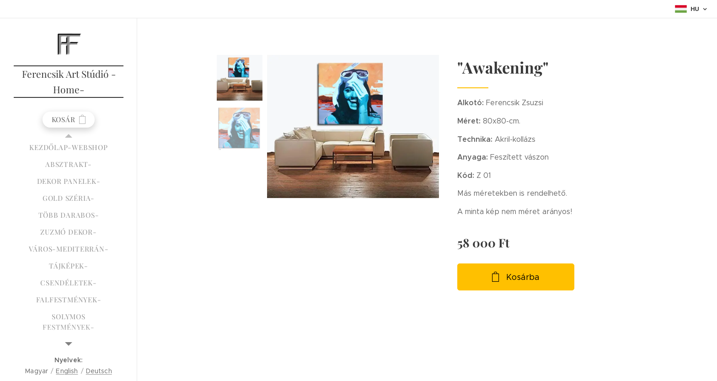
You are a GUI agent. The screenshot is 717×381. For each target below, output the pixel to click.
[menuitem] (68, 147)
